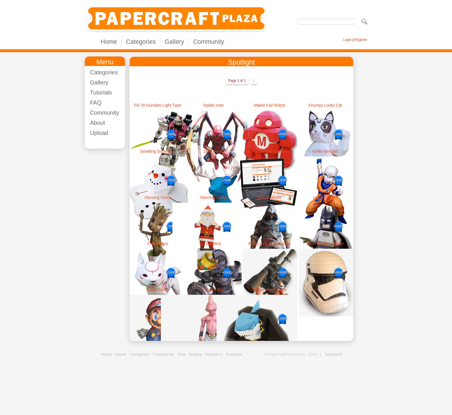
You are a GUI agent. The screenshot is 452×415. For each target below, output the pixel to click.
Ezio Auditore (269, 197)
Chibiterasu (157, 243)
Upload (99, 133)
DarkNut (213, 243)
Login (347, 40)
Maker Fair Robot (269, 105)
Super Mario (158, 289)
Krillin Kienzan (325, 151)
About (97, 123)
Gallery (174, 41)
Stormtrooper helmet (325, 243)
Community (208, 41)
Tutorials (101, 92)
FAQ (95, 102)
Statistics (213, 354)
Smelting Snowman (157, 151)
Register (360, 40)
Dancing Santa (213, 197)
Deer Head (213, 151)
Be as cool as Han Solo (269, 243)
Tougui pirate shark (269, 289)
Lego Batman (325, 197)
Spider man (213, 105)
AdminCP (333, 354)
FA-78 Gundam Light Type (157, 105)
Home (109, 41)
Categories (141, 41)
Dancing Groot (158, 197)
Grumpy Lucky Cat (325, 105)
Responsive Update (269, 151)
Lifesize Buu (213, 289)
